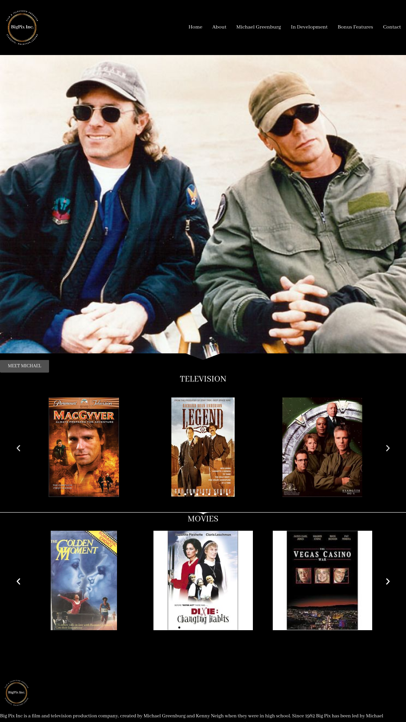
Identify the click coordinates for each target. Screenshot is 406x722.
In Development (309, 27)
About (219, 27)
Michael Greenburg (258, 27)
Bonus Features (355, 27)
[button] (18, 448)
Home (196, 27)
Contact (392, 27)
